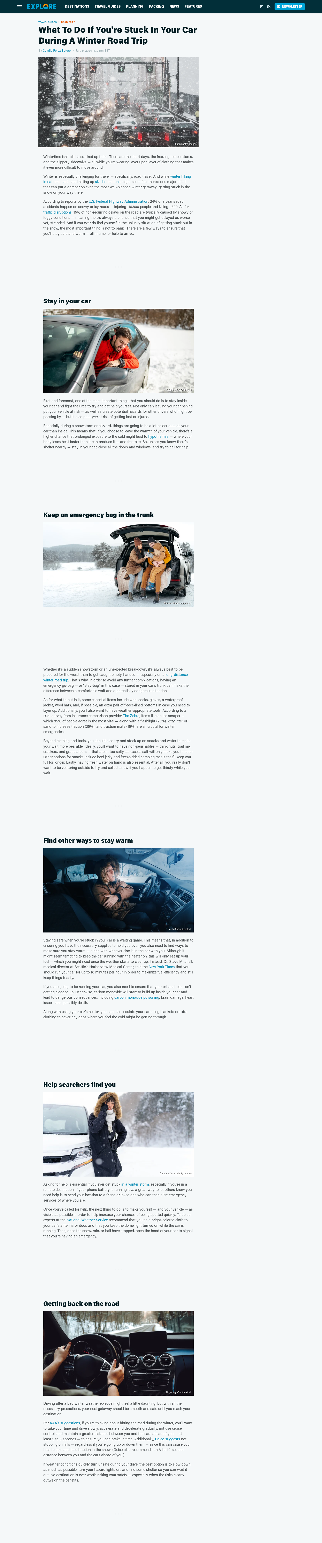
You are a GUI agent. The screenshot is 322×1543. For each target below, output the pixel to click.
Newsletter (289, 6)
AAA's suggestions (65, 1422)
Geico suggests (167, 1438)
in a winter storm (135, 1184)
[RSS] (268, 6)
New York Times (162, 966)
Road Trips (68, 22)
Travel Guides (108, 6)
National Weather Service (87, 1219)
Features (193, 6)
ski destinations (108, 181)
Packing (156, 6)
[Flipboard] (261, 6)
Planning (135, 6)
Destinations (77, 6)
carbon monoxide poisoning (136, 997)
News (174, 6)
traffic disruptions (57, 212)
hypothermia (158, 436)
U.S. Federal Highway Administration (118, 201)
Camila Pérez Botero (57, 50)
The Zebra (131, 715)
